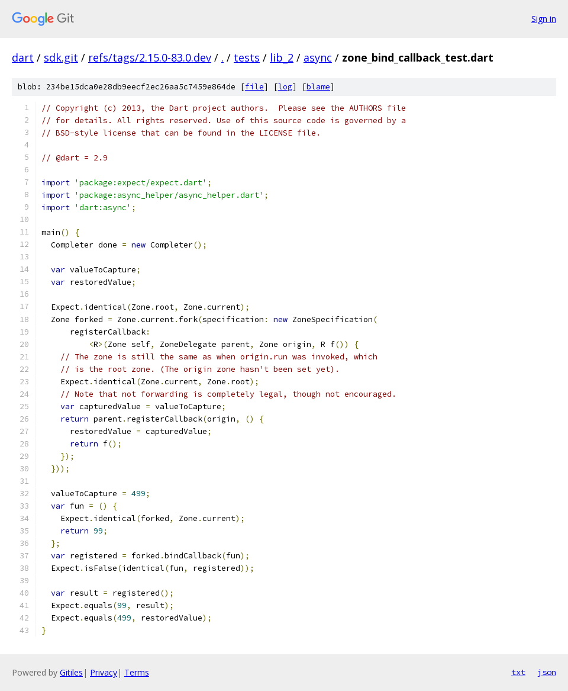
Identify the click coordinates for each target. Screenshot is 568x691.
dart (23, 57)
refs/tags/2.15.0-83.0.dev (149, 57)
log (285, 87)
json (546, 672)
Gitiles (71, 672)
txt (518, 672)
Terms (136, 672)
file (254, 87)
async (318, 57)
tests (247, 57)
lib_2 (281, 57)
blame (318, 87)
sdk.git (61, 57)
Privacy (103, 672)
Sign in (543, 18)
